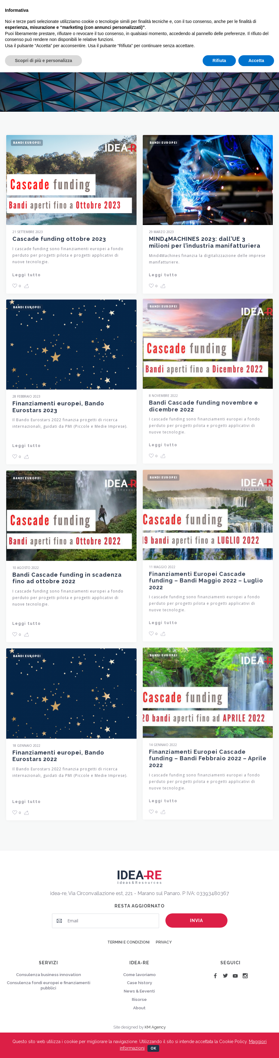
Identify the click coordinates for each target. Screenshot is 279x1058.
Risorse (139, 999)
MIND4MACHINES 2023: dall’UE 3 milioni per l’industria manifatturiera (204, 242)
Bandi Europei (27, 142)
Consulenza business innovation (48, 974)
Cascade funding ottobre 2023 (59, 239)
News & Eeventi (139, 991)
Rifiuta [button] (219, 60)
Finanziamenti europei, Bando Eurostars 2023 (58, 411)
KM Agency (155, 1027)
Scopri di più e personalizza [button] (43, 60)
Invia (196, 920)
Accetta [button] (256, 60)
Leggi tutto (26, 275)
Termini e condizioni (128, 942)
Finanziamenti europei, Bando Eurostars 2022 (58, 760)
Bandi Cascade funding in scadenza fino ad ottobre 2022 (67, 582)
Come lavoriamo (139, 974)
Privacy (164, 942)
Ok (153, 1048)
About (139, 1008)
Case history (139, 982)
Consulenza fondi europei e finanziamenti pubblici (48, 985)
